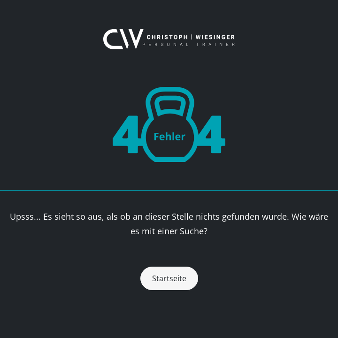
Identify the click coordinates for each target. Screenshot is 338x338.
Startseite (169, 278)
